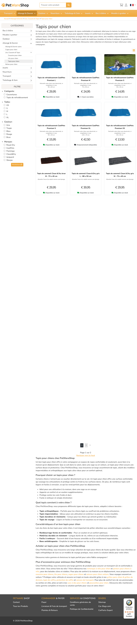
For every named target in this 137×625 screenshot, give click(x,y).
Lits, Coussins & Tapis (32, 19)
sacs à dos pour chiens (77, 583)
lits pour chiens (60, 574)
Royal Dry (10, 145)
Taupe (9, 128)
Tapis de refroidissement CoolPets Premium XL (85, 126)
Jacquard (10, 157)
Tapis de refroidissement (17, 97)
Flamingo (10, 151)
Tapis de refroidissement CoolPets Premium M (85, 79)
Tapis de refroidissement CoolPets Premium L (51, 79)
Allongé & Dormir (17, 19)
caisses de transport (85, 580)
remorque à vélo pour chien (98, 568)
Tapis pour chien (46, 19)
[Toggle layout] (134, 50)
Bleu (8, 131)
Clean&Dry (11, 154)
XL (7, 117)
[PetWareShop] (15, 5)
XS (7, 105)
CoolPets (10, 148)
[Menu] (133, 599)
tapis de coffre (49, 580)
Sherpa (9, 160)
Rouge (9, 134)
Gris (8, 125)
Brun (8, 137)
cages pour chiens (76, 574)
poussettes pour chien (98, 583)
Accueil (6, 19)
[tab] (17, 91)
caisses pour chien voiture (97, 574)
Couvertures (11, 94)
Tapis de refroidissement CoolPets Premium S (120, 79)
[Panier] (121, 4)
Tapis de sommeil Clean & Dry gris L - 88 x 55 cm (86, 174)
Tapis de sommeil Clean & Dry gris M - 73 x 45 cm (120, 174)
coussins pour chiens (44, 574)
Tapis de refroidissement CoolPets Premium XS (120, 126)
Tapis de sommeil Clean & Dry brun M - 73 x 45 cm (51, 174)
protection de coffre (65, 580)
